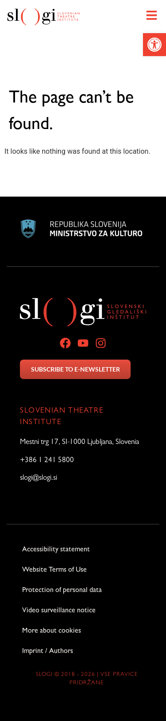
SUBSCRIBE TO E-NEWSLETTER (75, 369)
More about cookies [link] (51, 631)
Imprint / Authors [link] (47, 651)
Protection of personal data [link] (62, 590)
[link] (154, 44)
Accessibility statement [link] (56, 550)
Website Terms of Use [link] (54, 570)
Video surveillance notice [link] (59, 611)
